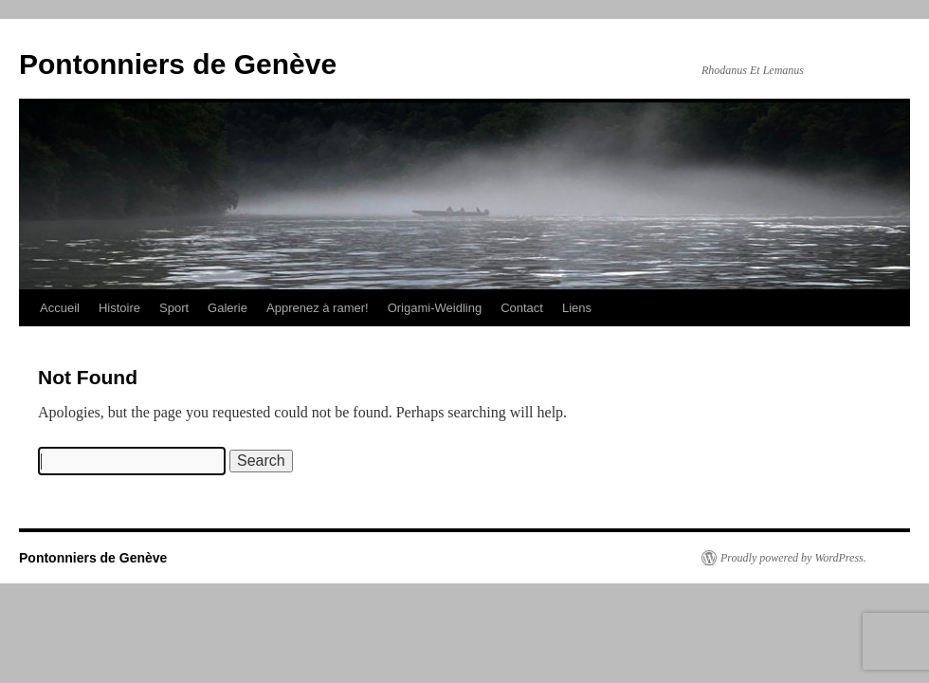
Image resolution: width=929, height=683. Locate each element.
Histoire (119, 308)
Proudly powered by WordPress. (793, 557)
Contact (522, 308)
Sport (174, 308)
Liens (577, 308)
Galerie (227, 308)
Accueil (60, 308)
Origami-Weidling (435, 308)
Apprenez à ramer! (317, 308)
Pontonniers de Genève (178, 64)
